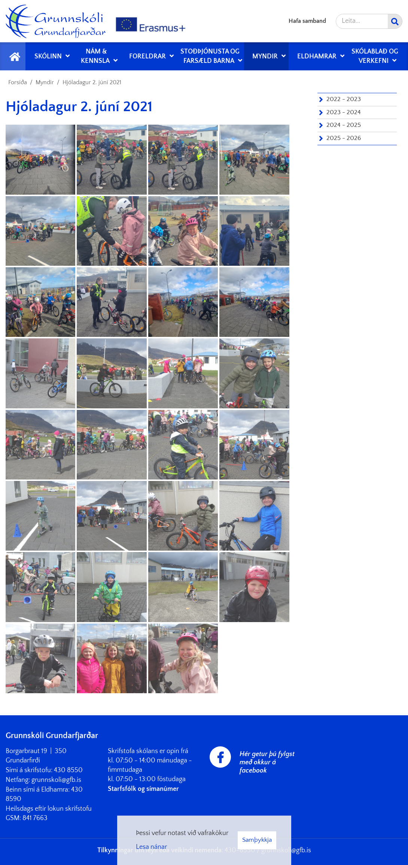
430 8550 (68, 770)
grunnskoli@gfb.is (56, 780)
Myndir (45, 82)
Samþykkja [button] (257, 840)
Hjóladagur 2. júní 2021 (92, 82)
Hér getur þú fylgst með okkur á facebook (267, 762)
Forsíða (17, 82)
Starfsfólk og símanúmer (143, 789)
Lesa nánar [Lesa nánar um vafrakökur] (151, 847)
